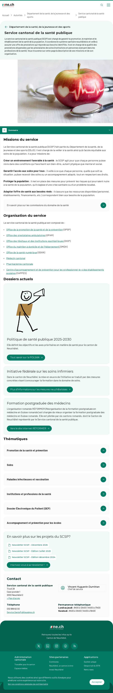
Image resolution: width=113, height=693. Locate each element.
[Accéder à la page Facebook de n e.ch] (65, 646)
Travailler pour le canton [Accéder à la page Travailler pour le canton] (25, 664)
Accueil (5, 15)
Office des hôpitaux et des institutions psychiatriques (35, 240)
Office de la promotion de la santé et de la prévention (34, 229)
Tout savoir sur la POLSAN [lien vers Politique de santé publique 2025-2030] (26, 357)
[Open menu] (108, 5)
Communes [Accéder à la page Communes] (54, 662)
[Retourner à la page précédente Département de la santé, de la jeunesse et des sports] (56, 27)
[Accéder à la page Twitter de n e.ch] (38, 646)
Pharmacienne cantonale (19, 263)
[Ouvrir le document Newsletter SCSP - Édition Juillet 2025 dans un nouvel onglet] (29, 551)
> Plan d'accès (13, 598)
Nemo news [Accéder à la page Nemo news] (89, 669)
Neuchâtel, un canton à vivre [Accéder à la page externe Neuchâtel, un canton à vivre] (61, 665)
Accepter (97, 682)
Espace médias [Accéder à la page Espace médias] (21, 668)
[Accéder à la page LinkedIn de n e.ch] (47, 646)
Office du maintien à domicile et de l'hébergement (33, 246)
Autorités (18, 15)
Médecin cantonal (15, 258)
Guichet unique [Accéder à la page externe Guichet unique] (90, 662)
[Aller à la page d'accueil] (8, 5)
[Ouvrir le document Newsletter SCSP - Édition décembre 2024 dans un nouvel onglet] (31, 557)
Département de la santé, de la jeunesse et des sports (48, 15)
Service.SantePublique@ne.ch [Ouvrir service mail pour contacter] (21, 612)
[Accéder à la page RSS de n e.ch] (74, 646)
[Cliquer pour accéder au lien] (56, 205)
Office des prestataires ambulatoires (25, 235)
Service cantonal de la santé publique (91, 15)
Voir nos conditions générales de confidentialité (28, 684)
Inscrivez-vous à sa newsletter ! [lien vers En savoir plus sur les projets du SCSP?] (29, 565)
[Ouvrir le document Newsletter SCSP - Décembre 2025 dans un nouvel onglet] (28, 545)
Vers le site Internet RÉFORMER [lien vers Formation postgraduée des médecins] (30, 428)
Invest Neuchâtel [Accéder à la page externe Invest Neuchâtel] (56, 669)
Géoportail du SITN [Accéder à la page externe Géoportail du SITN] (92, 665)
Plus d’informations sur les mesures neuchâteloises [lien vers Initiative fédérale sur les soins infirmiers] (40, 389)
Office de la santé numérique (21, 252)
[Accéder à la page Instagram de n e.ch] (56, 646)
